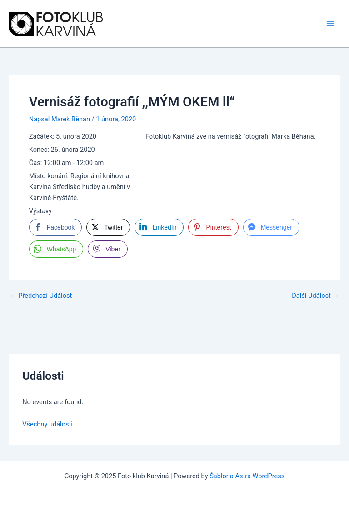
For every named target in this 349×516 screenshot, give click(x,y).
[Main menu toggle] (330, 23)
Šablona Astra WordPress (246, 476)
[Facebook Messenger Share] (271, 227)
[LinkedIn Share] (159, 227)
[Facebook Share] (55, 227)
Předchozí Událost (41, 295)
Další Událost (315, 295)
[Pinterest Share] (213, 227)
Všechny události (47, 424)
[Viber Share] (107, 249)
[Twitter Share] (108, 227)
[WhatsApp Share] (56, 249)
